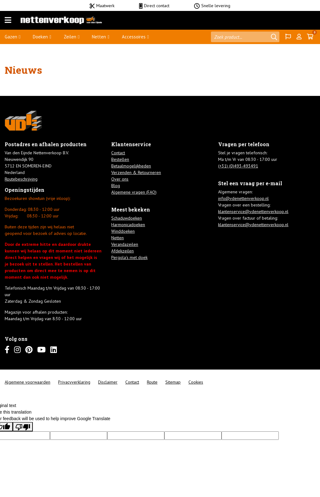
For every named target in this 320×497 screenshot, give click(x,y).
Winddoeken (123, 231)
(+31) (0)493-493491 (238, 166)
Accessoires (134, 37)
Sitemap (173, 382)
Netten (99, 37)
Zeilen (70, 37)
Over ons (119, 179)
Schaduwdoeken (126, 218)
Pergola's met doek (129, 257)
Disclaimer (108, 382)
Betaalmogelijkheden (131, 166)
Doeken (40, 37)
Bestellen (120, 159)
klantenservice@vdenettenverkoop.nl (253, 211)
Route (152, 382)
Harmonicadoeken (128, 224)
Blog (115, 185)
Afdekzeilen (122, 251)
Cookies (195, 382)
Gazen (11, 37)
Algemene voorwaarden (27, 382)
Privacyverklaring (74, 382)
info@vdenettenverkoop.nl (243, 198)
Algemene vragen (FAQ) (134, 192)
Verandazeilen (124, 244)
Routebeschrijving (21, 179)
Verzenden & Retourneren (136, 172)
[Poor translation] (23, 426)
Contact (118, 153)
